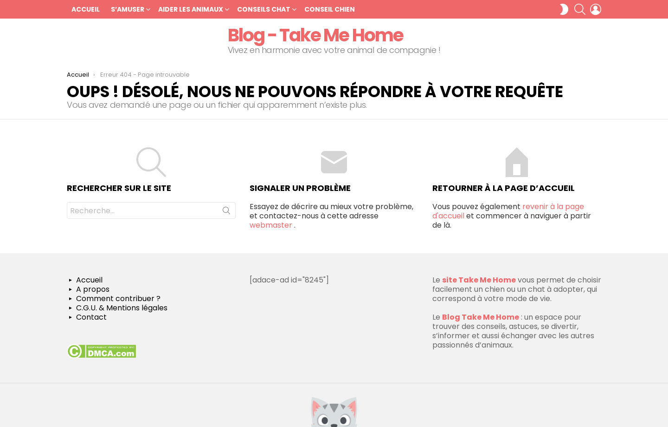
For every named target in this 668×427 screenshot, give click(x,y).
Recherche (226, 212)
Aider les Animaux (190, 9)
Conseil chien (329, 9)
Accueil (85, 9)
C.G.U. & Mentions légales (121, 308)
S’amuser (127, 9)
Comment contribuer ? (118, 298)
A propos (92, 289)
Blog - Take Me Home (315, 35)
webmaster (271, 225)
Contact (91, 317)
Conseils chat (263, 9)
